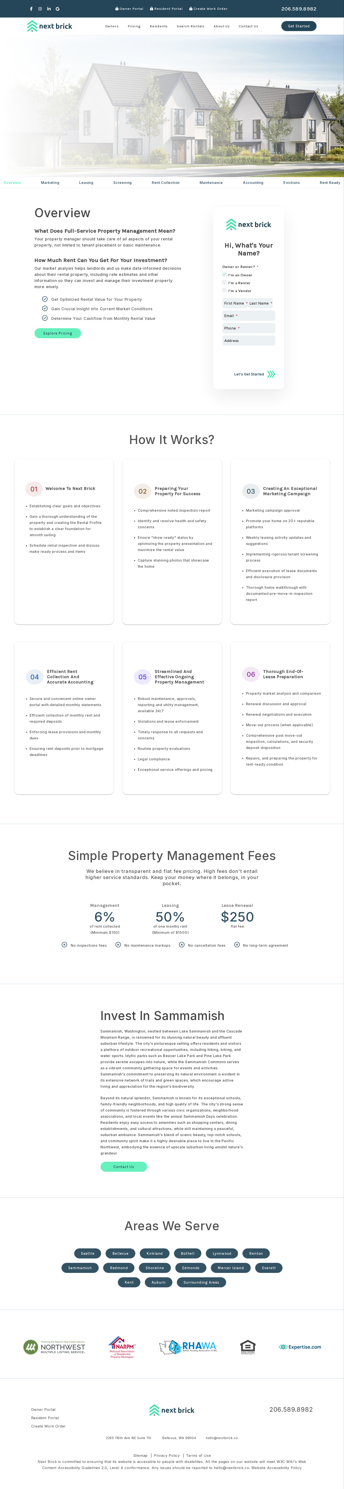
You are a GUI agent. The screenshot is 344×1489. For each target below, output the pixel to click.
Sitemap (140, 1455)
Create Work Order (208, 9)
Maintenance (211, 182)
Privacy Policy (167, 1455)
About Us (222, 26)
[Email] (248, 315)
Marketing (50, 182)
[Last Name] (260, 303)
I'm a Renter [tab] (239, 283)
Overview (12, 182)
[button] (31, 9)
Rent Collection (166, 182)
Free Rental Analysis (172, 146)
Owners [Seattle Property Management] (112, 26)
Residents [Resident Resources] (159, 26)
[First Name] (234, 303)
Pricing (134, 26)
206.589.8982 (299, 9)
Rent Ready (330, 182)
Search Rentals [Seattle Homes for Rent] (190, 26)
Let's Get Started (249, 374)
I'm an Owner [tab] (240, 275)
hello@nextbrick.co (222, 1438)
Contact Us (248, 26)
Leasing (86, 182)
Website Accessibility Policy (276, 1468)
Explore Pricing (57, 333)
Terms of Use (198, 1455)
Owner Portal (129, 9)
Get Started (299, 26)
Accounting (253, 182)
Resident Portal (166, 9)
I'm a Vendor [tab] (240, 291)
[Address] (248, 340)
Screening (122, 182)
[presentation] (255, 356)
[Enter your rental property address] (86, 146)
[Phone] (248, 328)
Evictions (291, 182)
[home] (49, 26)
